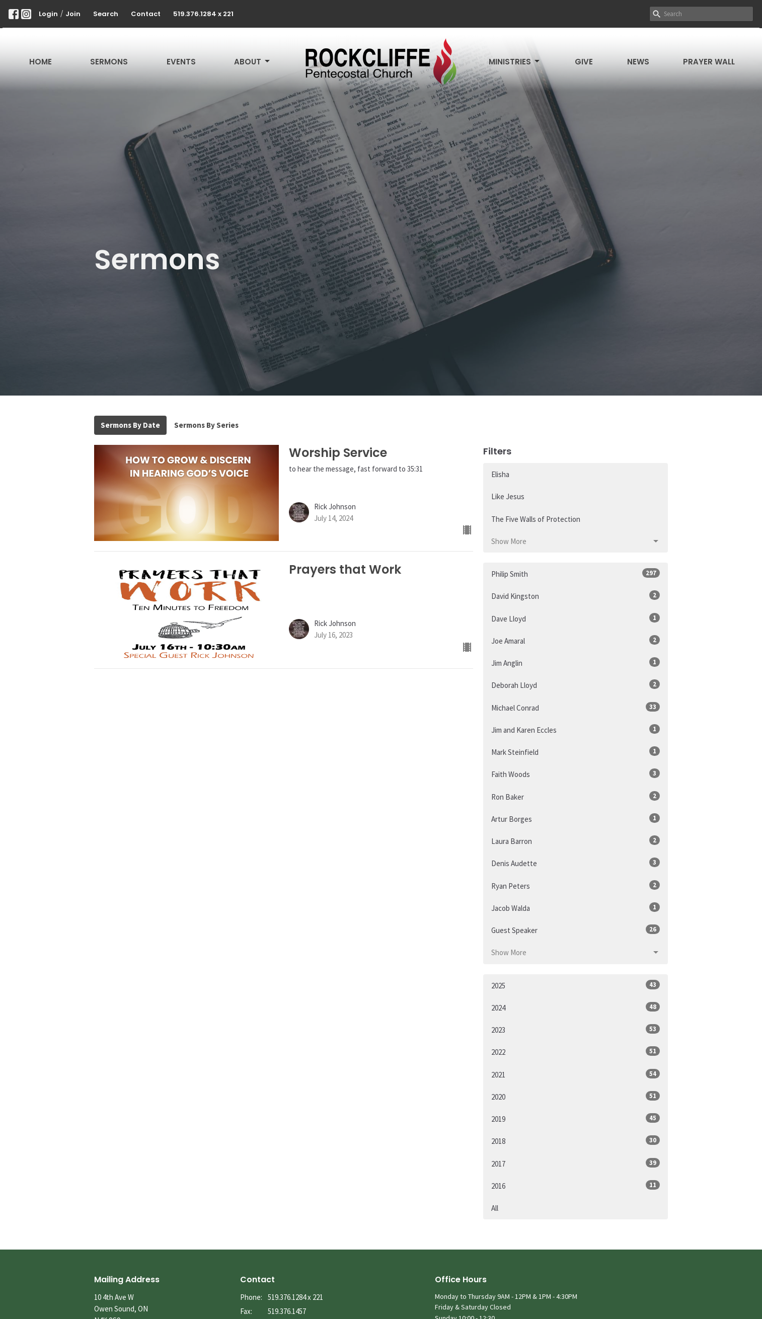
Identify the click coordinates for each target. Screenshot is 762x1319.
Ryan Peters (575, 885)
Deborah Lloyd (575, 684)
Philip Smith (575, 573)
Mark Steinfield (575, 751)
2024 (575, 1007)
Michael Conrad (575, 707)
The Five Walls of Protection (535, 519)
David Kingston (575, 595)
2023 (575, 1029)
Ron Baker (575, 796)
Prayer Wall (709, 61)
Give (584, 61)
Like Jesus (507, 496)
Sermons (109, 61)
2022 (575, 1051)
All (494, 1208)
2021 (575, 1074)
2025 (575, 985)
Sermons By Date (130, 425)
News (638, 61)
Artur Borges (575, 818)
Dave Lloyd (575, 618)
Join (73, 14)
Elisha (500, 474)
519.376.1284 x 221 (203, 14)
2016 (575, 1185)
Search (105, 14)
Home (40, 61)
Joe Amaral (575, 640)
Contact (146, 14)
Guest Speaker (575, 929)
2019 (575, 1118)
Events (181, 61)
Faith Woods (575, 773)
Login (48, 14)
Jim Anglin (575, 662)
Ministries (515, 61)
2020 (575, 1096)
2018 (575, 1140)
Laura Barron (575, 840)
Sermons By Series (206, 425)
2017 (575, 1163)
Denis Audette (575, 863)
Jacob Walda (575, 907)
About (252, 61)
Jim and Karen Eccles (575, 729)
